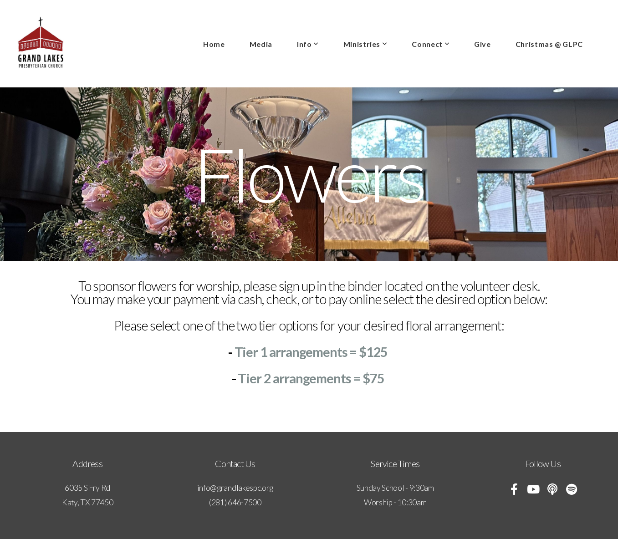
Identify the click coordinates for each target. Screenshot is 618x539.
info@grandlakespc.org (235, 488)
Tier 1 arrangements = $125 (312, 352)
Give (482, 44)
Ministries (365, 44)
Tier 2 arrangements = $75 (312, 378)
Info (308, 44)
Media (261, 44)
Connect (430, 44)
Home (214, 44)
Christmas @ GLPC (549, 44)
